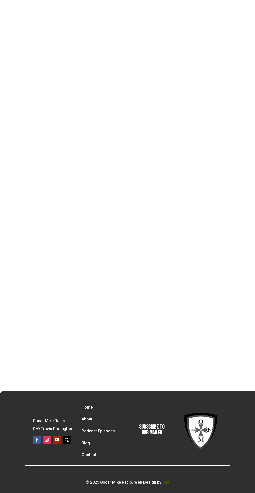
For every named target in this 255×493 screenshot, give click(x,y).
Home (87, 407)
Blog (86, 443)
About (87, 419)
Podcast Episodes (98, 431)
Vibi (165, 482)
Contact (89, 454)
